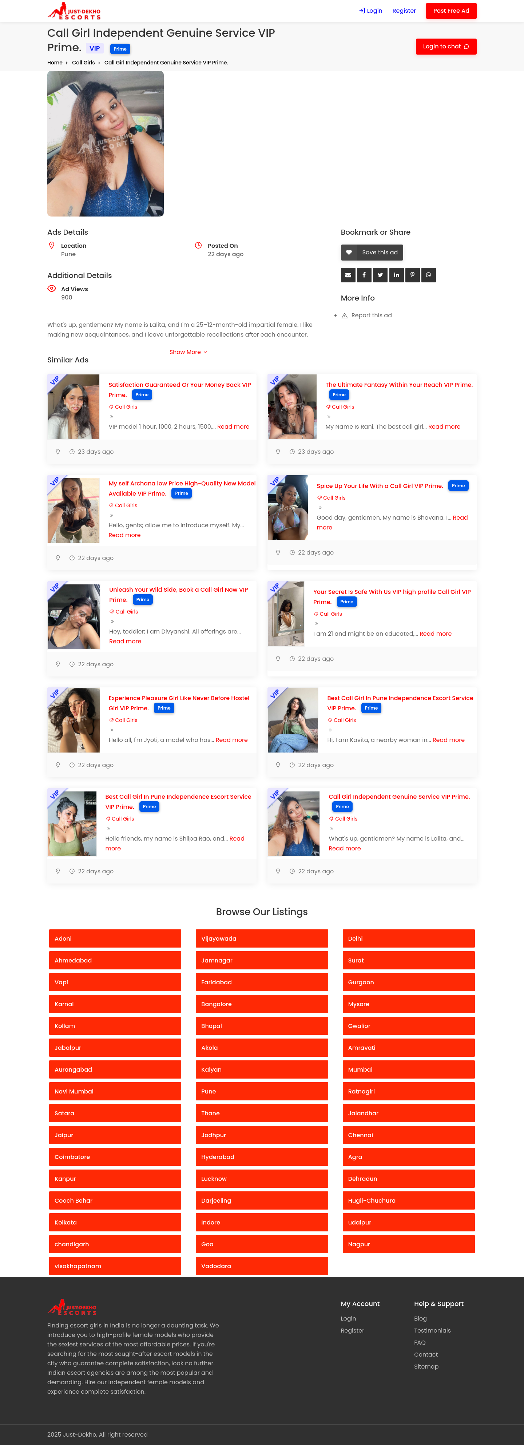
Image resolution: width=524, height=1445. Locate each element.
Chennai (360, 1135)
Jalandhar (363, 1113)
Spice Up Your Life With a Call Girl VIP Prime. (380, 486)
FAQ (419, 1342)
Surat (356, 960)
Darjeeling (216, 1200)
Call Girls (83, 62)
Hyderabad (217, 1157)
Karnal (64, 1004)
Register (404, 11)
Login (370, 11)
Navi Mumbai (74, 1091)
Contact (426, 1354)
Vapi (61, 982)
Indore (210, 1222)
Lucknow (214, 1179)
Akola (209, 1048)
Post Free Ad (451, 11)
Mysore (358, 1004)
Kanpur (65, 1179)
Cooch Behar (73, 1200)
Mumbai (360, 1069)
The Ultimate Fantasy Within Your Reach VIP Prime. (399, 385)
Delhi (355, 938)
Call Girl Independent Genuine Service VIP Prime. (166, 62)
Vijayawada (218, 938)
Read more (233, 426)
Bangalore (216, 1004)
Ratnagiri (361, 1091)
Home (55, 62)
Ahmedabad (73, 960)
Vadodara (216, 1266)
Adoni (63, 938)
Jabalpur (68, 1048)
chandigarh (72, 1244)
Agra (355, 1157)
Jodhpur (213, 1135)
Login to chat (443, 46)
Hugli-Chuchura (372, 1200)
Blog (420, 1318)
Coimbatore (72, 1157)
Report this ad (366, 315)
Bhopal (211, 1026)
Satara (64, 1113)
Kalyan (211, 1069)
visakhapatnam (78, 1266)
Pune (208, 1091)
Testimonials (432, 1330)
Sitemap (426, 1366)
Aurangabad (73, 1069)
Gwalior (359, 1026)
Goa (207, 1244)
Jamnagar (217, 960)
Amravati (362, 1048)
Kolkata (66, 1222)
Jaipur (64, 1135)
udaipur (360, 1222)
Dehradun (362, 1179)
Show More (188, 352)
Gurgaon (361, 982)
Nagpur (359, 1244)
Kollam (65, 1026)
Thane (210, 1113)
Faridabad (216, 982)
